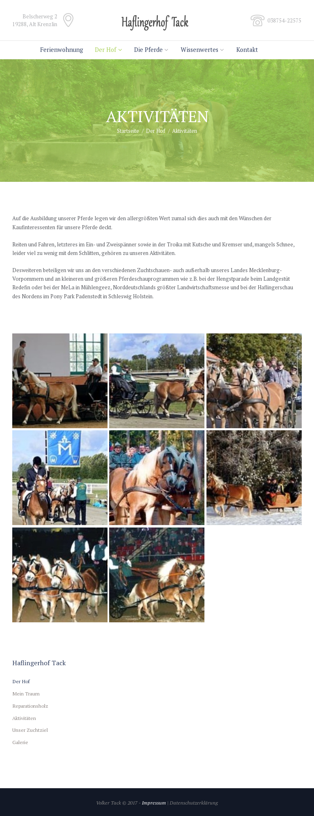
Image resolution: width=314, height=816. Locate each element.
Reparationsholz (30, 705)
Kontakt (247, 50)
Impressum (154, 802)
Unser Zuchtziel (30, 730)
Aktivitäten (24, 718)
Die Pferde (148, 50)
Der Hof (105, 50)
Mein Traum (26, 693)
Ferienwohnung (61, 50)
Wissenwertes (199, 50)
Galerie (20, 742)
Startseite (128, 130)
